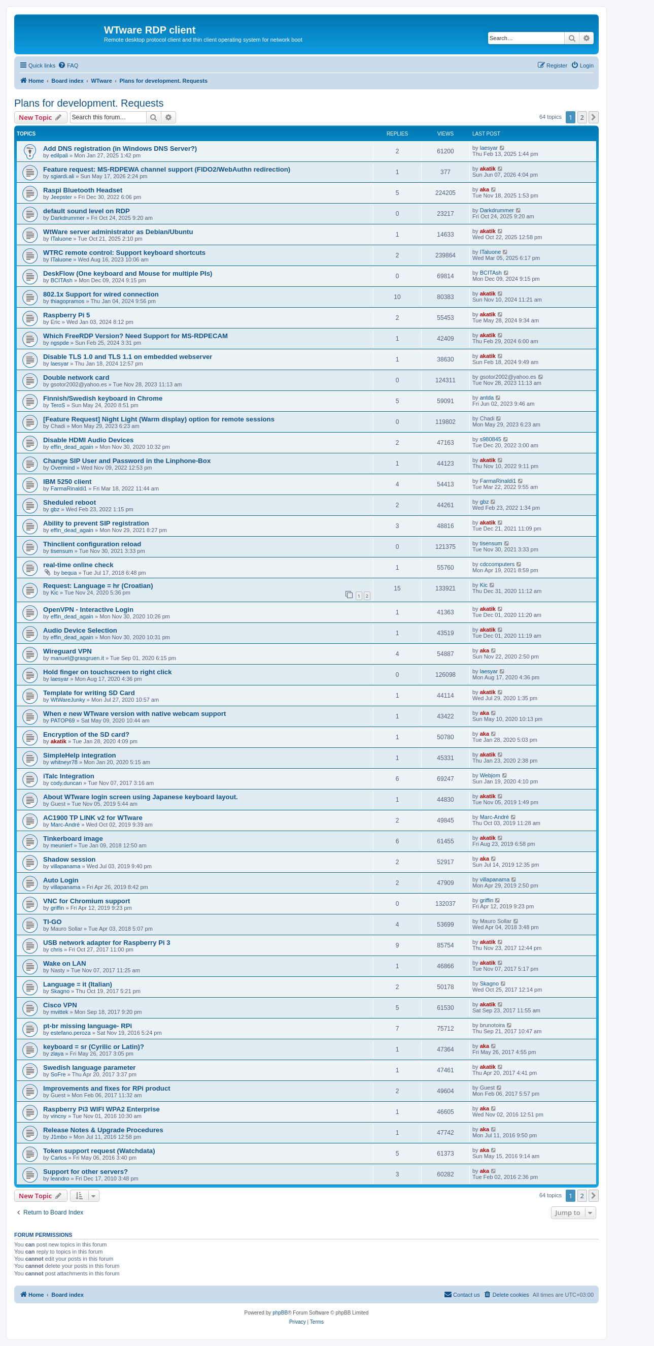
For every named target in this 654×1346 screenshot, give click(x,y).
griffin (57, 908)
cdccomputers (497, 564)
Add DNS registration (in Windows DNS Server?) (120, 148)
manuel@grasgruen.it (77, 658)
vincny (58, 1116)
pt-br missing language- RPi (87, 1026)
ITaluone (61, 239)
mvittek (59, 1012)
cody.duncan (66, 783)
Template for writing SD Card (89, 693)
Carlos (59, 1158)
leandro (60, 1178)
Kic (54, 592)
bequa (69, 573)
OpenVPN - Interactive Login (88, 609)
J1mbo (59, 1137)
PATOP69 (63, 720)
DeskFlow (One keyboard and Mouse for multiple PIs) (127, 273)
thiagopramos (68, 301)
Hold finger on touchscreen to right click (107, 672)
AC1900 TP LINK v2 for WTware (93, 818)
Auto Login (61, 880)
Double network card (76, 377)
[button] (594, 117)
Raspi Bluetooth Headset (82, 190)
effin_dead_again (72, 447)
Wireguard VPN (67, 651)
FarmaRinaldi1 (69, 488)
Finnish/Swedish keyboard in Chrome (102, 398)
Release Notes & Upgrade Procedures (103, 1130)
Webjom (490, 775)
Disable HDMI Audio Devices (88, 440)
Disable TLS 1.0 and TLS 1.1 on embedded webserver (127, 356)
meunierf (62, 845)
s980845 (490, 439)
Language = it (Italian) (77, 984)
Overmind (63, 468)
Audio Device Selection (80, 630)
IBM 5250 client (67, 481)
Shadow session (69, 859)
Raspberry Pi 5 (66, 315)
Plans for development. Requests (89, 103)
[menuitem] (68, 65)
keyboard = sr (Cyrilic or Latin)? (93, 1046)
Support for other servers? (85, 1171)
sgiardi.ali (62, 176)
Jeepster (61, 197)
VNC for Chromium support (86, 901)
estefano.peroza (71, 1033)
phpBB (280, 1313)
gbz (55, 509)
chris (56, 949)
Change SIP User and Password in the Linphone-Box (127, 461)
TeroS (58, 405)
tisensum (62, 551)
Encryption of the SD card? (86, 734)
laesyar (489, 148)
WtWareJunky (68, 700)
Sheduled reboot (69, 502)
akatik (488, 169)
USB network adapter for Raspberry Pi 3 (106, 942)
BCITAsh (62, 280)
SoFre (58, 1074)
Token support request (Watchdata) (99, 1151)
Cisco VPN (60, 1005)
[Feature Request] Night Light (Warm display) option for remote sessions (158, 419)
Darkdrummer (68, 218)
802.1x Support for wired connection (101, 294)
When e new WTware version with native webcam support (134, 713)
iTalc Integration (68, 776)
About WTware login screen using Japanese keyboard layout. (140, 797)
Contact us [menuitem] (462, 1294)
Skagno (60, 991)
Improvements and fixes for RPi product (106, 1088)
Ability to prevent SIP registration (96, 523)
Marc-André (65, 825)
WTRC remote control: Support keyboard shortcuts (124, 252)
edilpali (59, 155)
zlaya (57, 1053)
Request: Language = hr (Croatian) (98, 585)
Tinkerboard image (73, 838)
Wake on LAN (64, 963)
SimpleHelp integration (79, 755)
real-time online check (78, 565)
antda (487, 398)
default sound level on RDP (86, 211)
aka (484, 189)
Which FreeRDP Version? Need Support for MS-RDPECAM (135, 336)
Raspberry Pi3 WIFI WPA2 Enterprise (101, 1109)
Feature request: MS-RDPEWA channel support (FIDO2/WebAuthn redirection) (166, 169)
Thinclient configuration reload (92, 544)
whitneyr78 (64, 762)
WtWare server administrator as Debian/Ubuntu (118, 232)
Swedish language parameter (89, 1067)
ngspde (60, 343)
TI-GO (52, 922)
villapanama (66, 866)
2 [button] (582, 117)
